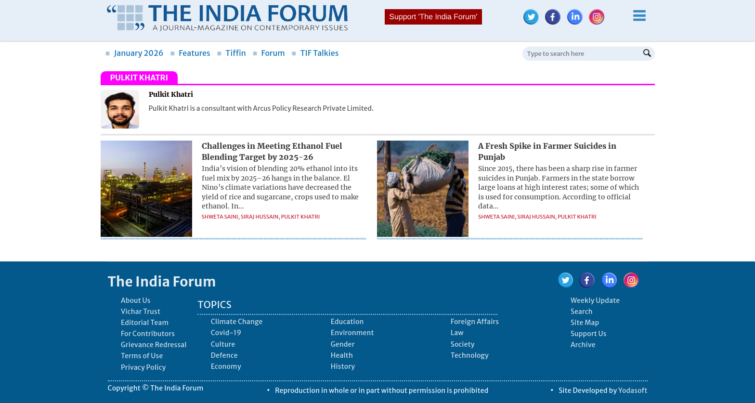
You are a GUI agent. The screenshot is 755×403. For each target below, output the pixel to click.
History (343, 366)
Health (342, 355)
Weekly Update (595, 300)
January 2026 (134, 53)
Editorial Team (145, 322)
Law (457, 332)
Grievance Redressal (154, 344)
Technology (470, 355)
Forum (268, 53)
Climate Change (237, 321)
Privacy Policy (143, 367)
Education (347, 321)
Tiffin (231, 53)
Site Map (585, 322)
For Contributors (148, 333)
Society (463, 344)
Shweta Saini (220, 216)
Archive (583, 344)
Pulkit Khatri (300, 216)
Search (582, 311)
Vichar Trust (140, 311)
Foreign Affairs (475, 321)
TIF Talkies (314, 53)
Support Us (589, 333)
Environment (352, 332)
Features (190, 53)
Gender (343, 344)
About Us (136, 300)
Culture (223, 344)
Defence (224, 355)
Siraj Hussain (260, 216)
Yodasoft (633, 390)
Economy (226, 366)
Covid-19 (226, 332)
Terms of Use (142, 355)
